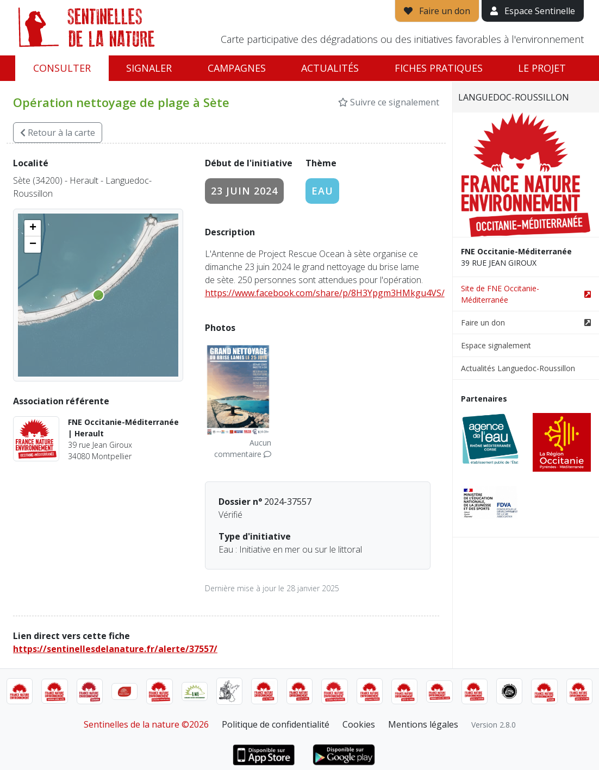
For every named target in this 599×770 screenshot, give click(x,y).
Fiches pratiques (439, 67)
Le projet (542, 67)
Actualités (330, 67)
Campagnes (237, 67)
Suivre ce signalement (388, 102)
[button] (32, 228)
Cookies (358, 724)
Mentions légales (423, 724)
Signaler (149, 67)
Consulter (62, 67)
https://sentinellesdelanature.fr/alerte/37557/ (115, 649)
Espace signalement (496, 345)
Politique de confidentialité (275, 724)
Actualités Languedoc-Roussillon (518, 368)
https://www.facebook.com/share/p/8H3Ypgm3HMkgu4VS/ (325, 293)
